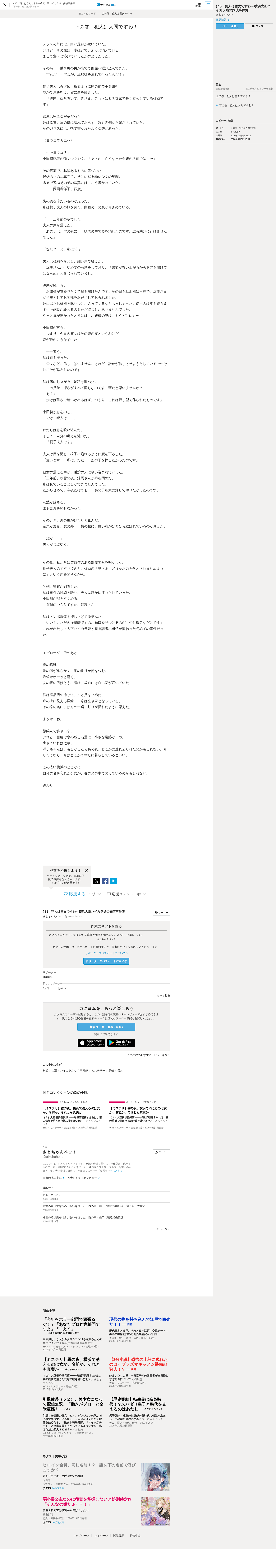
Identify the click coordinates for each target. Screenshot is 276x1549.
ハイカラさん (68, 1070)
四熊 (155, 1334)
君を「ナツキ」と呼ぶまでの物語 (63, 1476)
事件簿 (84, 1070)
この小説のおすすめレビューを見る (148, 1055)
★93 (45, 1346)
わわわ (79, 1429)
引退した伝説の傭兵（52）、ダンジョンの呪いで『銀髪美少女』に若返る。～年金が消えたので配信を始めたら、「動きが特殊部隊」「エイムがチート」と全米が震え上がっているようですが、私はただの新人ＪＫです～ (72, 1422)
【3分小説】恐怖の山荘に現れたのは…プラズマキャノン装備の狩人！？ (138, 1364)
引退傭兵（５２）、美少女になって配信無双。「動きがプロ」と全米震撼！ (73, 1404)
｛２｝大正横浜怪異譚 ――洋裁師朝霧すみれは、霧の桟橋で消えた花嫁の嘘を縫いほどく (73, 1377)
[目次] (208, 5)
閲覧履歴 (118, 1535)
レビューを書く (230, 26)
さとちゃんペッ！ (106, 939)
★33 (45, 1128)
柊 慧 (139, 1379)
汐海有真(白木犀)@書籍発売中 (74, 1342)
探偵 (111, 1070)
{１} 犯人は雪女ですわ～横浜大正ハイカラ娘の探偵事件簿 (84, 911)
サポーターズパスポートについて (106, 953)
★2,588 (47, 1433)
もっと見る (163, 1229)
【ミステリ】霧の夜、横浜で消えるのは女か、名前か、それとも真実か (71, 1110)
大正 (54, 1070)
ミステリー (98, 1070)
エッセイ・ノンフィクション (67, 1346)
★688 (112, 1338)
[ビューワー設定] (198, 5)
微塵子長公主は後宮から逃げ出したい (65, 1510)
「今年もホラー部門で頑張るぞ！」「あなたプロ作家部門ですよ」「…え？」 (71, 1324)
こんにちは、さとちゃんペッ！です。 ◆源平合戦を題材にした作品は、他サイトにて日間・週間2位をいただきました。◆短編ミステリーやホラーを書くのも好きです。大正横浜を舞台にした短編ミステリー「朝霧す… (87, 1167)
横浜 (45, 1070)
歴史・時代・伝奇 (128, 1338)
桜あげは (48, 1514)
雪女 (120, 1070)
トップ (81, 1535)
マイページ (101, 1535)
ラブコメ (48, 1484)
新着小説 (135, 1535)
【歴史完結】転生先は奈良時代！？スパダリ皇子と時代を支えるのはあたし (137, 1404)
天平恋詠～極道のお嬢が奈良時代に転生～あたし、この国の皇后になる (137, 1417)
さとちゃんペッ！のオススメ (73, 1102)
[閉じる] (86, 870)
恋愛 (45, 1518)
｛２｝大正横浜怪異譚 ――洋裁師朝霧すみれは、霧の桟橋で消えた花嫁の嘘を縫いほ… (72, 1119)
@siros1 (48, 976)
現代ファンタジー (64, 1433)
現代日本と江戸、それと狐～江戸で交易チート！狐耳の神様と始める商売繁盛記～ (138, 1332)
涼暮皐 (47, 1480)
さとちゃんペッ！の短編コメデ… (142, 1102)
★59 (111, 1383)
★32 (111, 1422)
